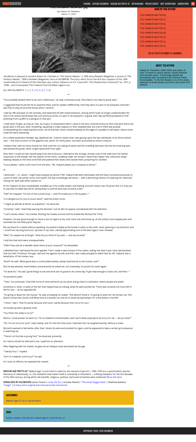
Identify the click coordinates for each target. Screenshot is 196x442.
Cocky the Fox (54, 382)
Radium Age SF (13, 400)
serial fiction (56, 417)
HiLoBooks (27, 417)
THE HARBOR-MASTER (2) (153, 41)
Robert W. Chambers (172, 53)
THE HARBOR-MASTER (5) (153, 28)
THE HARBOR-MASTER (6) (153, 23)
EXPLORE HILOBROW (100, 3)
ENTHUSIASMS (137, 3)
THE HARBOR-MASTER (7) (153, 19)
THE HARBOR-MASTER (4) (153, 32)
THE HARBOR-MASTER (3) (153, 37)
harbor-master (13, 417)
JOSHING (87, 3)
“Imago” (7, 385)
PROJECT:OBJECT (152, 3)
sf (64, 417)
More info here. (114, 377)
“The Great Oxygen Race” (93, 382)
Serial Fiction (34, 400)
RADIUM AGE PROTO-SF (120, 3)
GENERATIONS (183, 3)
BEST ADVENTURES (168, 3)
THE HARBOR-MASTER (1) (153, 45)
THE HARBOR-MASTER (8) (153, 15)
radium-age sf (41, 417)
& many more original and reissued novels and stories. (41, 385)
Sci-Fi (24, 400)
